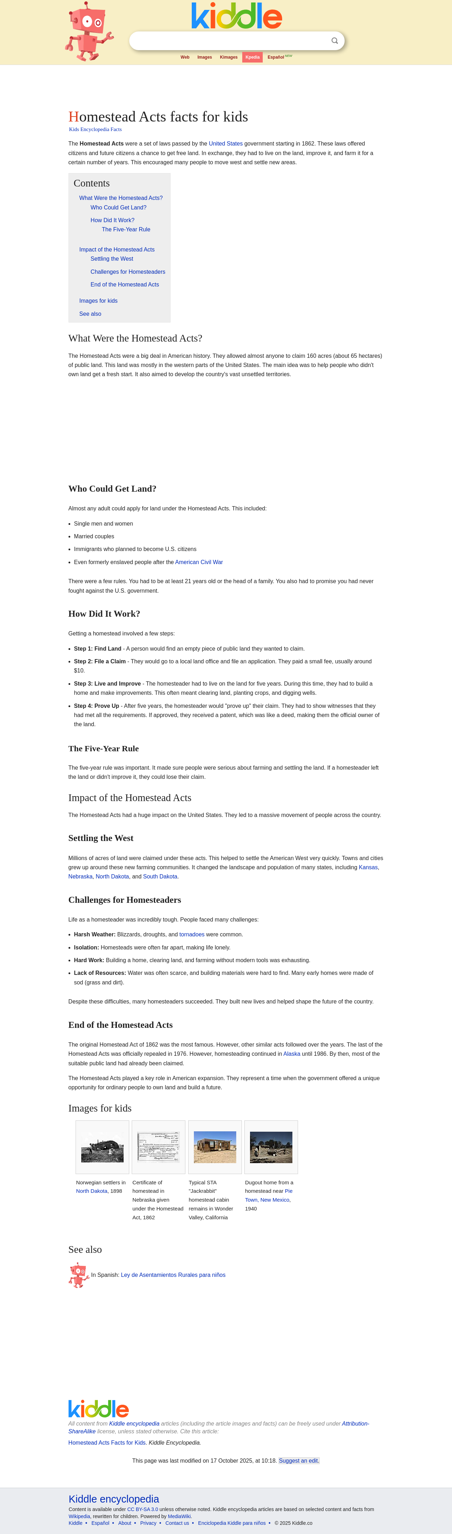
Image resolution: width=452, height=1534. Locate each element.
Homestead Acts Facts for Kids (107, 1443)
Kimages (229, 57)
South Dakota (160, 876)
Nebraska (81, 876)
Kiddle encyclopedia (134, 1424)
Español (280, 56)
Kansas (368, 867)
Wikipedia (79, 1516)
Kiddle (76, 1523)
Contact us (177, 1523)
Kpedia (252, 57)
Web (185, 57)
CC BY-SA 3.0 (142, 1509)
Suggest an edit (298, 1461)
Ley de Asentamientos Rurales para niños (173, 1275)
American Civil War (199, 562)
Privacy (148, 1523)
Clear (320, 41)
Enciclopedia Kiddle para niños (232, 1523)
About (124, 1523)
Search (334, 41)
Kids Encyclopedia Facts (95, 129)
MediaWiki (179, 1516)
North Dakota (112, 876)
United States (226, 144)
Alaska (292, 1054)
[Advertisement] (226, 84)
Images (204, 57)
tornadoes (191, 934)
